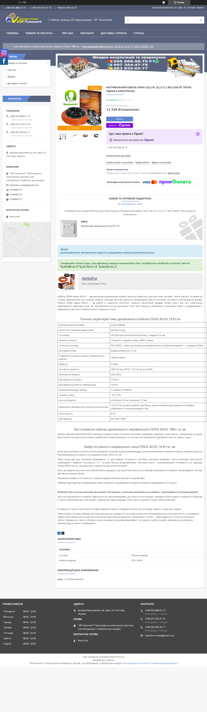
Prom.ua (120, 657)
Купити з (119, 125)
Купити (119, 119)
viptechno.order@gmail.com (24, 185)
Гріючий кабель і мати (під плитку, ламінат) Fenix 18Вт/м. (47, 46)
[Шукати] (200, 20)
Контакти (87, 33)
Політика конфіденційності (164, 663)
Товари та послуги (38, 33)
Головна (12, 33)
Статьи (139, 33)
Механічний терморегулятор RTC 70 (100, 226)
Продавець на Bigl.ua (103, 660)
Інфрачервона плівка (105, 509)
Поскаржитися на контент (136, 663)
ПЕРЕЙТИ (89, 279)
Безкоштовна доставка (118, 155)
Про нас (67, 33)
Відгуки (11, 76)
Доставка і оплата (114, 33)
